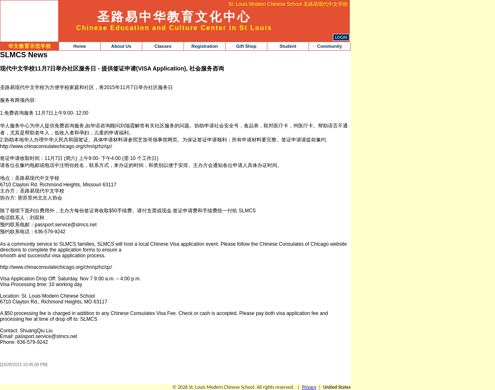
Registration (204, 46)
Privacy (309, 387)
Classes (163, 46)
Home (79, 46)
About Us (121, 46)
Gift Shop (246, 46)
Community (329, 46)
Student (288, 46)
